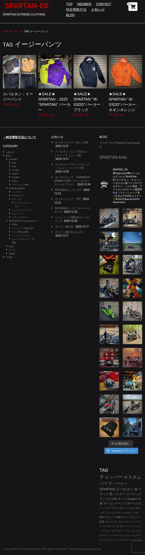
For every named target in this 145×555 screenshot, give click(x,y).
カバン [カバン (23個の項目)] (128, 535)
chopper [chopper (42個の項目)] (132, 499)
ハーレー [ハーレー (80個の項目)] (120, 483)
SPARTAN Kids (113, 157)
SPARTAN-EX (27, 5)
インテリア (17, 192)
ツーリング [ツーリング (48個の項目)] (133, 494)
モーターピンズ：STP (68, 198)
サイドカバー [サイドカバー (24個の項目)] (118, 531)
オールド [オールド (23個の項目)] (120, 535)
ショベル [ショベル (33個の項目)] (125, 512)
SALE (11, 246)
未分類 (9, 257)
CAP (14, 166)
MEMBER (84, 4)
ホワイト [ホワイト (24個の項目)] (103, 535)
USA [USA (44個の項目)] (114, 499)
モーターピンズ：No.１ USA (72, 142)
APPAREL (13, 159)
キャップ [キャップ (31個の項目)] (110, 517)
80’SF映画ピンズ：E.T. (68, 189)
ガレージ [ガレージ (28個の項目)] (124, 526)
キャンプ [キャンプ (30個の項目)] (127, 517)
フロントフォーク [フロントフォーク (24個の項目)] (133, 531)
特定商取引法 (76, 10)
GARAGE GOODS (17, 188)
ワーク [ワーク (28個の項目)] (116, 526)
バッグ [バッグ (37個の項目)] (107, 507)
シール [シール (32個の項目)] (135, 512)
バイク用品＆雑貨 (20, 232)
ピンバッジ (17, 214)
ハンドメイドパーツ (21, 235)
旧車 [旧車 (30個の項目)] (118, 517)
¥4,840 (19, 79)
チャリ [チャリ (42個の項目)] (122, 499)
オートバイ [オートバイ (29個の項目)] (111, 521)
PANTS (15, 174)
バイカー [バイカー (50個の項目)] (119, 494)
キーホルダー (18, 195)
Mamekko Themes (92, 549)
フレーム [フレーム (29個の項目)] (123, 521)
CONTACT (103, 4)
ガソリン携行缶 (64, 226)
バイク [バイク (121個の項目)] (106, 483)
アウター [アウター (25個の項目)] (107, 530)
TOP (69, 4)
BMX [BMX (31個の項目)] (102, 517)
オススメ (13, 250)
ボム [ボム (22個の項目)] (134, 535)
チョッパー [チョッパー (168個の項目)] (111, 477)
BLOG (70, 15)
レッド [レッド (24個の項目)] (112, 535)
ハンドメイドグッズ (21, 210)
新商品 (12, 253)
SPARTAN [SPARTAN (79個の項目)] (107, 489)
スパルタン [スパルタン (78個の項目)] (125, 489)
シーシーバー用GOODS (22, 228)
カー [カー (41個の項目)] (106, 503)
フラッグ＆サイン (20, 217)
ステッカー (17, 199)
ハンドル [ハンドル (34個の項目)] (115, 512)
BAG (14, 163)
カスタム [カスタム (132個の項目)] (132, 476)
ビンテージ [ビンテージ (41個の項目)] (117, 503)
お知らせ (98, 10)
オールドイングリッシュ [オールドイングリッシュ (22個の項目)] (124, 540)
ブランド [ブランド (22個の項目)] (108, 540)
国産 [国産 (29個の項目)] (101, 521)
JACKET (16, 170)
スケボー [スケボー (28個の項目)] (107, 526)
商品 (8, 156)
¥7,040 (55, 85)
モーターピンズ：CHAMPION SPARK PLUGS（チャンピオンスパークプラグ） (72, 181)
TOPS (14, 181)
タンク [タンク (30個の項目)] (136, 517)
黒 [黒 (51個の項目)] (110, 494)
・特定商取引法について (19, 137)
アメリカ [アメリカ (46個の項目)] (105, 499)
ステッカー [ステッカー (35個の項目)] (118, 507)
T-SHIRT (15, 177)
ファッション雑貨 (20, 184)
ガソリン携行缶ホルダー (69, 232)
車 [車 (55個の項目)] (136, 489)
